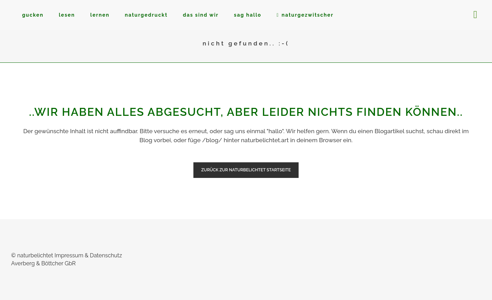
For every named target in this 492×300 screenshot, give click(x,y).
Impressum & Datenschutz (88, 255)
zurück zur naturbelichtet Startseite (246, 170)
